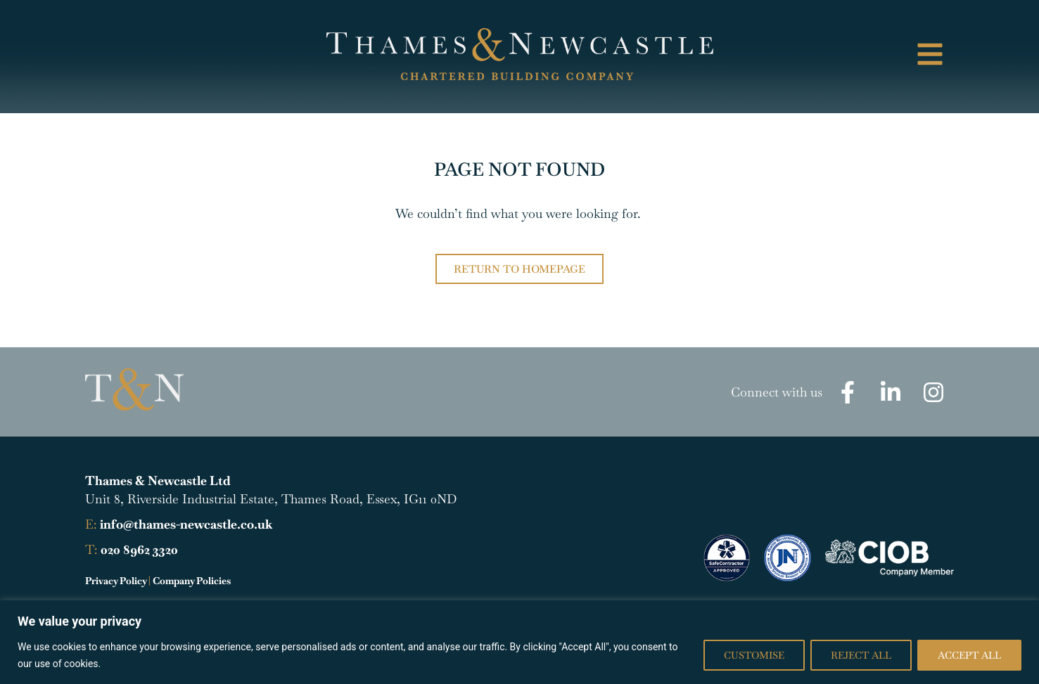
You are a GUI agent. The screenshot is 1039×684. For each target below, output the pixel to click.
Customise (754, 655)
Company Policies (192, 580)
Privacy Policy (115, 580)
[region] (519, 642)
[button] (854, 56)
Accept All (969, 655)
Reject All (861, 655)
